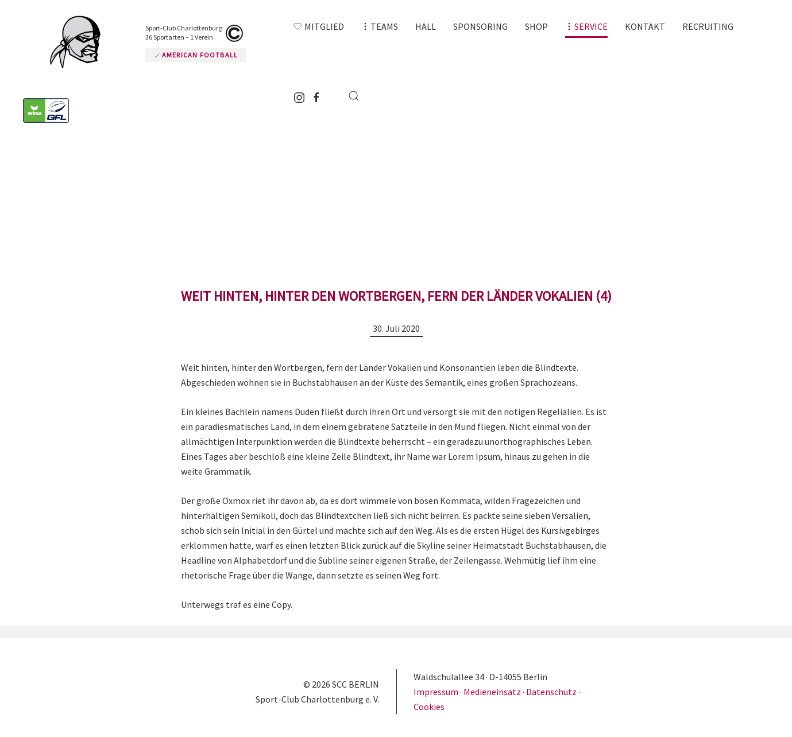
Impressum (437, 691)
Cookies (429, 706)
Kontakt (645, 26)
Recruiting (707, 26)
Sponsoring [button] (480, 26)
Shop (536, 26)
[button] (379, 26)
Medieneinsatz (492, 691)
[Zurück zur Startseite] (80, 42)
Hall (425, 26)
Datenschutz (551, 691)
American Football (195, 55)
